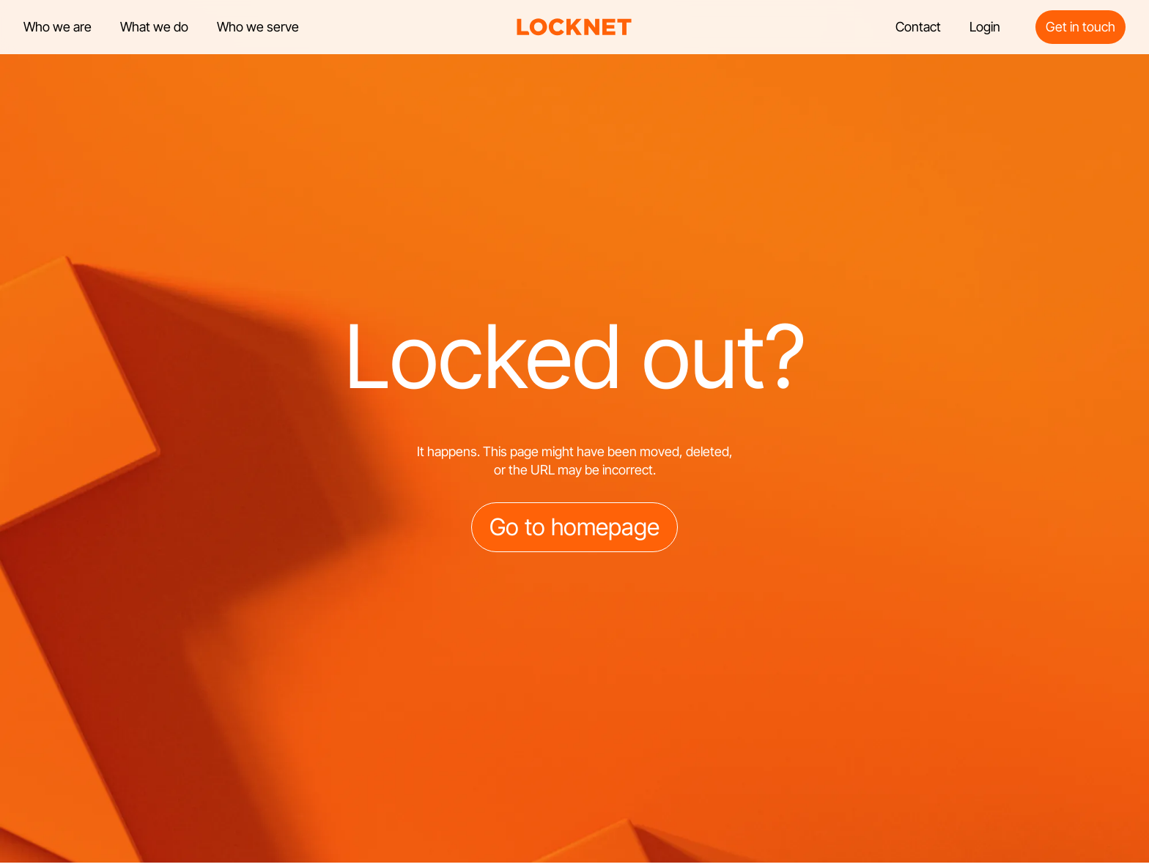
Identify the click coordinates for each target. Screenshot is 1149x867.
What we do (154, 26)
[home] (574, 27)
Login (984, 26)
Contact (918, 26)
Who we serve (258, 26)
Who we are (57, 26)
